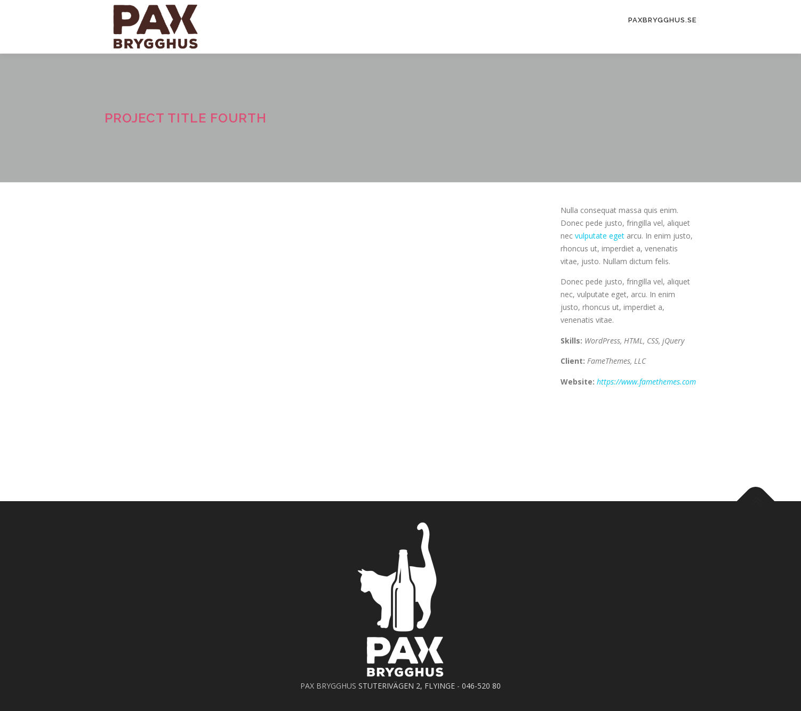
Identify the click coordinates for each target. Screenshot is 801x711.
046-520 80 (481, 686)
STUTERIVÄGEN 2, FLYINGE (406, 686)
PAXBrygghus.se (662, 20)
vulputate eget (599, 236)
